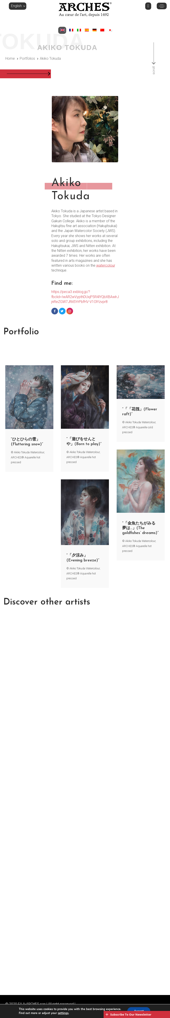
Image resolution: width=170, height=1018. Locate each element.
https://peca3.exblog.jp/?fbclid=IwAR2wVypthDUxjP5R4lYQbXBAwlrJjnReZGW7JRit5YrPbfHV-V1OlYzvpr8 (85, 297)
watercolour (105, 265)
